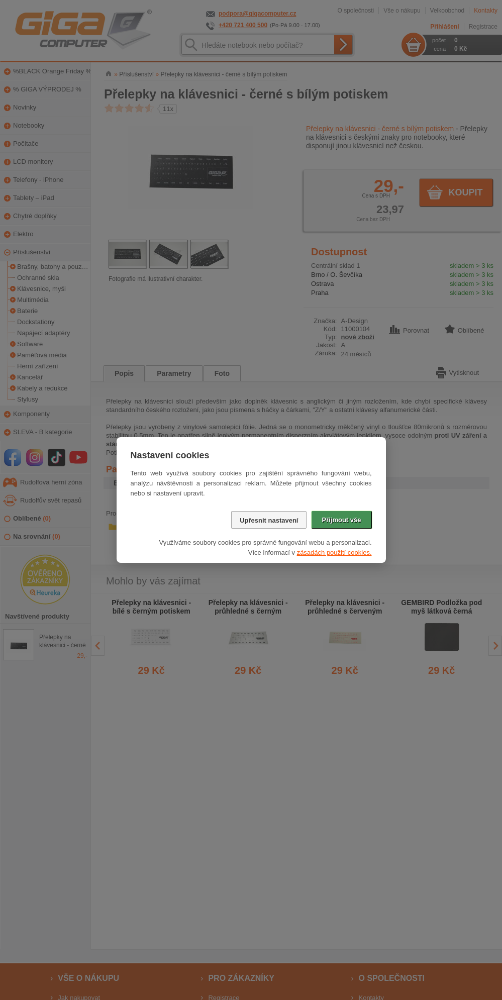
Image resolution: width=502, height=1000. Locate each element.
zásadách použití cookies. (334, 552)
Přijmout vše (341, 520)
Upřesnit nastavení (269, 520)
